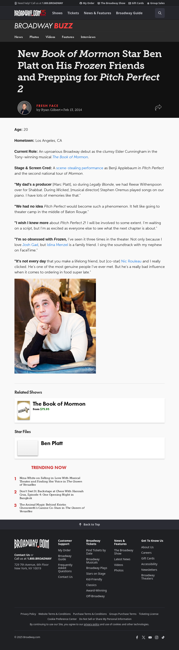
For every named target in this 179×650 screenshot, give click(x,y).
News (18, 37)
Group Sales (156, 3)
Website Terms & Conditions (54, 614)
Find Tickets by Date (96, 551)
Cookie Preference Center (62, 619)
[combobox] (158, 13)
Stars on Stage (95, 573)
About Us (147, 547)
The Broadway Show (111, 3)
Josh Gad (30, 245)
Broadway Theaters (148, 576)
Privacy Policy (28, 614)
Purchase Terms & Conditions (90, 614)
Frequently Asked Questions (65, 568)
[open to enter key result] (160, 13)
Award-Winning (96, 590)
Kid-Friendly (94, 579)
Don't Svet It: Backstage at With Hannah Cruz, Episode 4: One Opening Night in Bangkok (52, 495)
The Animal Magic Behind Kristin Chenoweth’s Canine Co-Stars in (52, 508)
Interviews (88, 37)
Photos (34, 37)
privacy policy (91, 624)
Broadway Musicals (93, 560)
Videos (50, 37)
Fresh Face (47, 106)
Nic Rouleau (131, 261)
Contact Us (22, 555)
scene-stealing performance (79, 168)
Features (68, 37)
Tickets (73, 13)
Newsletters (149, 570)
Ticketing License (148, 614)
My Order (87, 3)
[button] (158, 110)
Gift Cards (136, 3)
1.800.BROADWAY (38, 3)
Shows (57, 13)
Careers (146, 553)
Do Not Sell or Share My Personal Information (105, 619)
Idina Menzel (57, 245)
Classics (91, 585)
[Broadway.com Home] (30, 13)
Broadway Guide (129, 13)
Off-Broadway (95, 596)
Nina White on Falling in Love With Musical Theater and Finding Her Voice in (51, 481)
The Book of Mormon (70, 157)
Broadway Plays (96, 568)
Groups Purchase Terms (122, 614)
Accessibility (149, 564)
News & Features (97, 13)
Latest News (122, 559)
